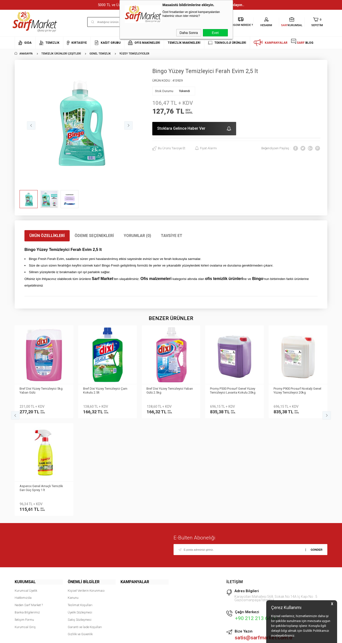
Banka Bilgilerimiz (27, 514)
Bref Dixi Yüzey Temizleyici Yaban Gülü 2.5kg (106, 390)
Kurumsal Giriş (25, 529)
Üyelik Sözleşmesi (80, 514)
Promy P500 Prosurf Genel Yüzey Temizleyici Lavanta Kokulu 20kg (169, 390)
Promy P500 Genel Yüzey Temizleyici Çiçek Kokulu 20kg (295, 390)
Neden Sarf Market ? (29, 507)
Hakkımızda (23, 500)
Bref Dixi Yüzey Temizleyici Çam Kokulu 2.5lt (42, 390)
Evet (215, 33)
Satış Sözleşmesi (79, 522)
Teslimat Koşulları (80, 507)
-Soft (146, 637)
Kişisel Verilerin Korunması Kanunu (86, 496)
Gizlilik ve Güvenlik (80, 536)
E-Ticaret (157, 637)
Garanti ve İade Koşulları (85, 529)
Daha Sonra (189, 33)
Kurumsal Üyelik (26, 493)
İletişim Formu (24, 522)
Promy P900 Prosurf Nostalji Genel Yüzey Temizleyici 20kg (234, 390)
